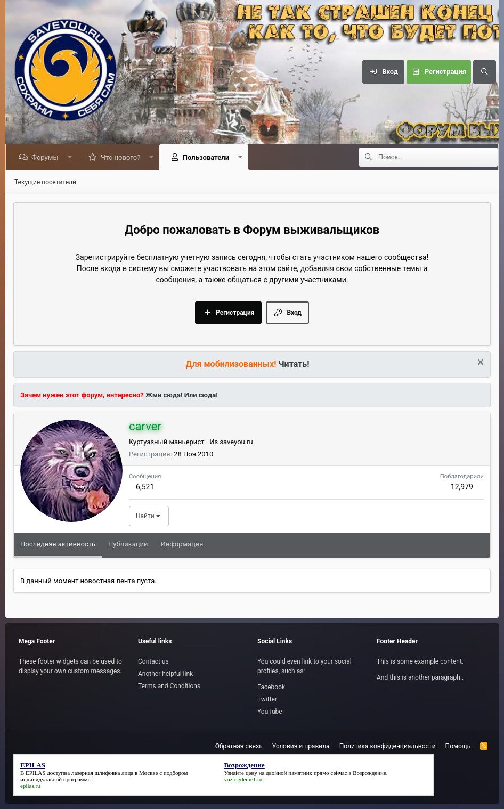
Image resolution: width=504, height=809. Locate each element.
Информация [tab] (182, 544)
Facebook (271, 687)
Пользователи (207, 157)
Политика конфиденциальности (387, 746)
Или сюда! (201, 395)
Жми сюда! (163, 395)
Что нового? (122, 157)
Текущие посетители (45, 182)
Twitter (267, 699)
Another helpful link (165, 673)
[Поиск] (484, 72)
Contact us (153, 661)
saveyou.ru (236, 442)
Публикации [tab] (128, 544)
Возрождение (369, 773)
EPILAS (35, 773)
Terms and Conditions (169, 686)
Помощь (458, 746)
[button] (71, 157)
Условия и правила (301, 746)
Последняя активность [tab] (57, 544)
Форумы (46, 157)
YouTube (269, 711)
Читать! (294, 364)
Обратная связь (239, 746)
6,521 (145, 487)
